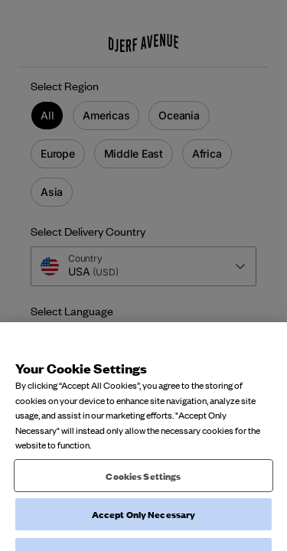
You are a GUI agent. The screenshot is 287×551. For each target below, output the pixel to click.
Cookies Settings (143, 483)
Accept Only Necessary (144, 521)
